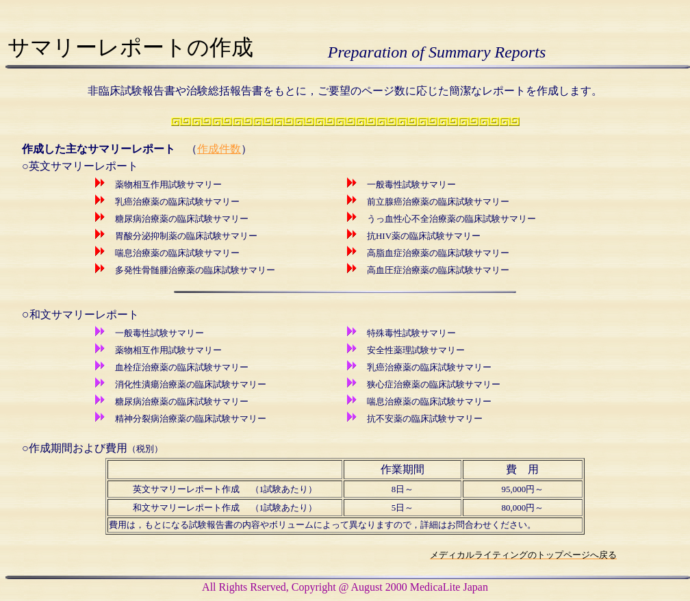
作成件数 (219, 149)
